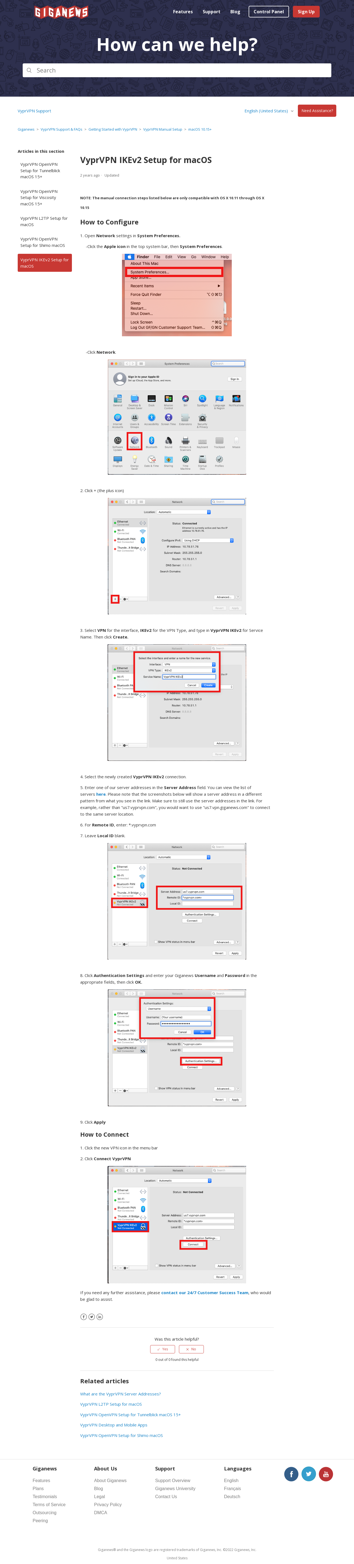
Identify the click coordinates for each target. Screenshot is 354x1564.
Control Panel (269, 12)
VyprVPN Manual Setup (162, 129)
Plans (38, 1488)
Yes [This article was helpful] (165, 1349)
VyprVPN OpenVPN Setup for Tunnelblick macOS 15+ (40, 170)
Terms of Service (49, 1504)
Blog (235, 12)
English (231, 1480)
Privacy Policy (108, 1504)
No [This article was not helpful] (193, 1349)
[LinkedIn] (99, 1317)
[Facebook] (83, 1317)
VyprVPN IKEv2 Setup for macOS (44, 263)
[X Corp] (91, 1317)
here (101, 794)
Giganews (26, 129)
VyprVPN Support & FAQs (61, 129)
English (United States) (266, 110)
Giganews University (175, 1488)
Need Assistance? (317, 110)
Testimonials (45, 1496)
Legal (99, 1496)
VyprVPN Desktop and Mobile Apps (113, 1425)
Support (211, 12)
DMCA (100, 1512)
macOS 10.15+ (200, 129)
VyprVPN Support (34, 110)
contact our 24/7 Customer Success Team (204, 1292)
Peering (40, 1520)
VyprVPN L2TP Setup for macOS (44, 221)
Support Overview (172, 1480)
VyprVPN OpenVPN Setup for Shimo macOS (42, 242)
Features (183, 12)
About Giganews (110, 1480)
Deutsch (232, 1496)
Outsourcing (44, 1512)
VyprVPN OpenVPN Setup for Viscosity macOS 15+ (39, 197)
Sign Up (306, 12)
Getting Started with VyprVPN (112, 129)
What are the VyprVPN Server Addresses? (120, 1394)
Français (232, 1488)
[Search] (177, 70)
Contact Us (166, 1496)
